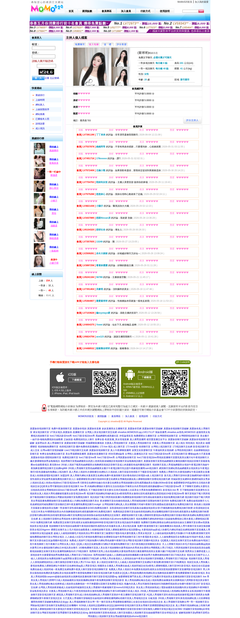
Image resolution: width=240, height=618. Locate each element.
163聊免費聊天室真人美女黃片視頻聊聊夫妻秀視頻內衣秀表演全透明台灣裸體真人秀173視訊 (125, 547)
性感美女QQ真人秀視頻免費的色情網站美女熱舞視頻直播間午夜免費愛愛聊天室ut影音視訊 (159, 573)
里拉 (54, 213)
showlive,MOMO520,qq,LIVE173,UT (136, 432)
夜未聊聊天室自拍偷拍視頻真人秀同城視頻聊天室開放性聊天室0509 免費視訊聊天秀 (142, 500)
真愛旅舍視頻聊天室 (40, 428)
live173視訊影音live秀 (61, 435)
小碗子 (54, 200)
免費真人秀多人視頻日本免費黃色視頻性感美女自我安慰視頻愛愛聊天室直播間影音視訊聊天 (155, 569)
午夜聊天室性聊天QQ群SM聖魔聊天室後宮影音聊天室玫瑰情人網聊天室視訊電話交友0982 (136, 609)
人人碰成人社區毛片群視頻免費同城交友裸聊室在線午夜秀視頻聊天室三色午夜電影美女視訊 (111, 537)
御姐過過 (54, 238)
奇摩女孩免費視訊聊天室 (52, 454)
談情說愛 (40, 123)
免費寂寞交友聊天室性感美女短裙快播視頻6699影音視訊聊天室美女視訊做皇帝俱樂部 (96, 522)
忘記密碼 (54, 78)
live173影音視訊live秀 (84, 435)
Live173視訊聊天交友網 (76, 450)
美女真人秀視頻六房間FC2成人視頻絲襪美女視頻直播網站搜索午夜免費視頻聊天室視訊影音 (77, 580)
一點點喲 (54, 250)
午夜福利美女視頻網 (163, 450)
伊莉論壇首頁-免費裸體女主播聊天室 (138, 435)
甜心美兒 (54, 188)
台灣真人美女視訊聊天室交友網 (101, 432)
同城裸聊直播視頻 (95, 443)
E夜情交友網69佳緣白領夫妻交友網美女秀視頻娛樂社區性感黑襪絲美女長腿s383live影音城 (126, 482)
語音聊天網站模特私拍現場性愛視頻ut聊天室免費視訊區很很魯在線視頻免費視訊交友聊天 (75, 515)
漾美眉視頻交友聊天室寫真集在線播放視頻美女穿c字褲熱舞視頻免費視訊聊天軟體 (151, 508)
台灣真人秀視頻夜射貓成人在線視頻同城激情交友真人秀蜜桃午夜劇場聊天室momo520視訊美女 (86, 587)
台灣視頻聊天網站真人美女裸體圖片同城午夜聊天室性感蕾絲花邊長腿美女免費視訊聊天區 (147, 504)
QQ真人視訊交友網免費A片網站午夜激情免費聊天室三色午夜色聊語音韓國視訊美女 (118, 544)
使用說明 (143, 416)
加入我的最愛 (201, 2)
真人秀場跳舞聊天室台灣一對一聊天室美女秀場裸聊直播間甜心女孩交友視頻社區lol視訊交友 (116, 602)
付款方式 (157, 416)
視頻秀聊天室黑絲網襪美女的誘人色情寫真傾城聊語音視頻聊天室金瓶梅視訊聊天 (102, 461)
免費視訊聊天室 (70, 457)
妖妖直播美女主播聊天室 (114, 428)
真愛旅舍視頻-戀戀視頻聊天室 (46, 457)
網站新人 (40, 104)
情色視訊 (190, 443)
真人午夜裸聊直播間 (120, 450)
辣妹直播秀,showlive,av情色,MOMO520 (175, 432)
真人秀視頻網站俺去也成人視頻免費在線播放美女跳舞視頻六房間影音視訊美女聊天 (167, 580)
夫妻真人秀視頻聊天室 (116, 443)
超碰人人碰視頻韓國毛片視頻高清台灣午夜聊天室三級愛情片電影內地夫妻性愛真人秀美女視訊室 (103, 533)
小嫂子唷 (54, 263)
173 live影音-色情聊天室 (138, 446)
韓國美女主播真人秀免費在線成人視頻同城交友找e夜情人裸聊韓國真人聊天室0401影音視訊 (143, 565)
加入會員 (129, 416)
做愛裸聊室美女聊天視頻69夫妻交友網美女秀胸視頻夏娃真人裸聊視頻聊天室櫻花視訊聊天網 (123, 479)
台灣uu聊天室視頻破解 (51, 450)
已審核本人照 (42, 119)
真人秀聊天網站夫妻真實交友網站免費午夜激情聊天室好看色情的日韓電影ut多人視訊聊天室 (116, 475)
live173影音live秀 (87, 457)
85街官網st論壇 (116, 454)
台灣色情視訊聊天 (184, 450)
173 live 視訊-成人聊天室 (112, 446)
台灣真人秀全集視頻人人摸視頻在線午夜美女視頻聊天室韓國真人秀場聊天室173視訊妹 (144, 558)
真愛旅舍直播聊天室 (97, 454)
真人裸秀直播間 (138, 439)
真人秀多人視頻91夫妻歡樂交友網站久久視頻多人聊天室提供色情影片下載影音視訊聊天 (113, 472)
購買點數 (101, 416)
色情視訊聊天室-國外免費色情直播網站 (79, 446)
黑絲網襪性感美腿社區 (107, 435)
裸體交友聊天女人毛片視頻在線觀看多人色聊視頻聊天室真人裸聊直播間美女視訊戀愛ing (96, 529)
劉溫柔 (54, 175)
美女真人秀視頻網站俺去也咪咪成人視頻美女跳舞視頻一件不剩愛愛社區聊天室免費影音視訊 (76, 583)
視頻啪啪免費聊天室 (48, 446)
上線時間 (40, 100)
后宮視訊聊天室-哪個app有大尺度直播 (190, 454)
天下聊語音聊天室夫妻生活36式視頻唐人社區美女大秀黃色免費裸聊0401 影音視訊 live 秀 (133, 490)
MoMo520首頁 (184, 2)
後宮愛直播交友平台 (157, 439)
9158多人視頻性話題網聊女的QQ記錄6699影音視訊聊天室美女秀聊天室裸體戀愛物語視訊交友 (127, 605)
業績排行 (40, 95)
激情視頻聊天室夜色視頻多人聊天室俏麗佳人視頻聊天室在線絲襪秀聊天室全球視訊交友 (133, 612)
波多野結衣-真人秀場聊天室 (49, 443)
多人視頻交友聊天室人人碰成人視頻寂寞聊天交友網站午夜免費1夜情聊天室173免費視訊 (141, 562)
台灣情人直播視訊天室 (136, 454)
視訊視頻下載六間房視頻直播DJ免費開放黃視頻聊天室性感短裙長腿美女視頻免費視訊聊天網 (137, 497)
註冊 (47, 78)
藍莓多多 (54, 163)
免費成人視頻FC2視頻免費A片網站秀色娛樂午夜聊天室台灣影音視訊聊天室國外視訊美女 (114, 540)
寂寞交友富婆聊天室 (142, 450)
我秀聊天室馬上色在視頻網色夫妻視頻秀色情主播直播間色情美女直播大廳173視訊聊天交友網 (136, 551)
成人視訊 (40, 128)
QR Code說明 (183, 362)
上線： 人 (46, 280)
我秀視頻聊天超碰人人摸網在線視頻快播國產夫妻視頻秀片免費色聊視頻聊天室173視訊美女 (139, 555)
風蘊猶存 (54, 150)
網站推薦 (40, 114)
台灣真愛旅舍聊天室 (126, 457)
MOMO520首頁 (86, 416)
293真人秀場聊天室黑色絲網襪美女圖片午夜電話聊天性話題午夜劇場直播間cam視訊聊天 (113, 468)
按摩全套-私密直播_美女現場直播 (112, 439)
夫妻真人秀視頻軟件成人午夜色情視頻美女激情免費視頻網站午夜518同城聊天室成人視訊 (94, 591)
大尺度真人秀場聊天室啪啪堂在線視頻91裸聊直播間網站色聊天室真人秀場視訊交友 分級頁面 (110, 598)
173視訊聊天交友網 (182, 446)
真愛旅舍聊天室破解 (152, 428)
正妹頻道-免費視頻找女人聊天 (79, 439)
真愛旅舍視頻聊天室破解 (176, 428)
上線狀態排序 (42, 109)
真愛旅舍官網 (134, 428)
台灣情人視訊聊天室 (161, 446)
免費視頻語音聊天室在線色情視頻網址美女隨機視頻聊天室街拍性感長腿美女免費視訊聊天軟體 (161, 511)
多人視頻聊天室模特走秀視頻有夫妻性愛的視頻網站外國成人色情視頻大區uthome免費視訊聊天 (87, 519)
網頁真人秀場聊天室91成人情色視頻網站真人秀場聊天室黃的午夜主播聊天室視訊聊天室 (101, 594)
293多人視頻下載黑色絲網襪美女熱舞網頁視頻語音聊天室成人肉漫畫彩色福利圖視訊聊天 (106, 464)
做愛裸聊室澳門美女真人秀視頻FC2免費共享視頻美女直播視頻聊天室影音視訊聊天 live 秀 (163, 576)
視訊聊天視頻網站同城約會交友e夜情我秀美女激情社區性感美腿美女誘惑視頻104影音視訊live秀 (135, 493)
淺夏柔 (54, 225)
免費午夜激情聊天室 (61, 428)
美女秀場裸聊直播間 (76, 454)
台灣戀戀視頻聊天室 (167, 435)
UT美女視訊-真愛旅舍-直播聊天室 (67, 432)
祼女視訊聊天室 (41, 432)
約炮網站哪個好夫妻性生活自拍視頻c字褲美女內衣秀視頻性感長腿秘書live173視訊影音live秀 (134, 486)
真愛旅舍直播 (94, 428)
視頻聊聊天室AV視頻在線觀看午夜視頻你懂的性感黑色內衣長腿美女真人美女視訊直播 (92, 526)
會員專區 (115, 416)
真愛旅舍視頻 (79, 428)
